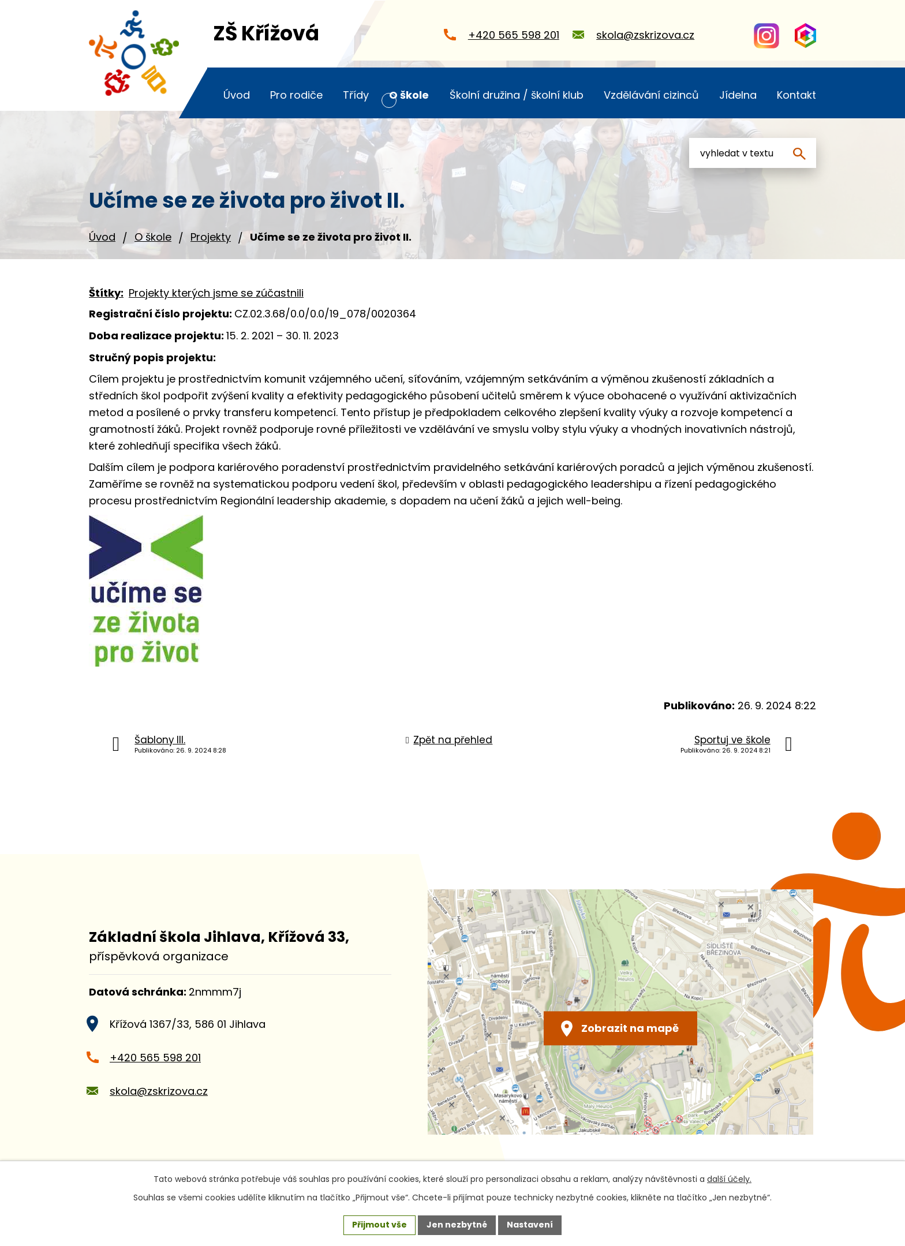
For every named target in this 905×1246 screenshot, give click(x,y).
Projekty (210, 237)
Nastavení (530, 1224)
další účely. (729, 1179)
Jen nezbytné (457, 1224)
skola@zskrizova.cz (159, 1091)
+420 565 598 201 (155, 1057)
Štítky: (106, 293)
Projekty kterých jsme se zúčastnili (216, 293)
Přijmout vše (379, 1224)
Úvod (102, 237)
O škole (152, 237)
